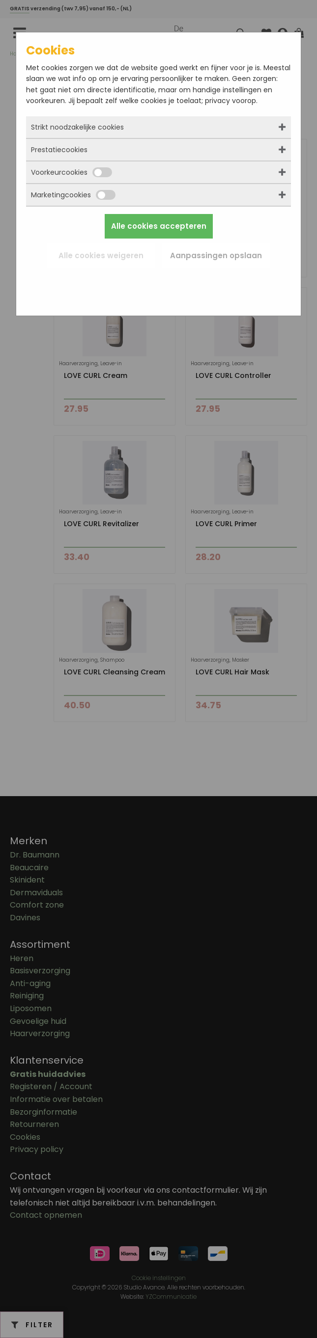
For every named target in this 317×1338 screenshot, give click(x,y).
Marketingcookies (73, 195)
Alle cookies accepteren (158, 226)
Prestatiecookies (59, 150)
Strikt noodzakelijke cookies (77, 127)
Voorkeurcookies (71, 172)
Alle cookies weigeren (101, 255)
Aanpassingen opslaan (216, 255)
